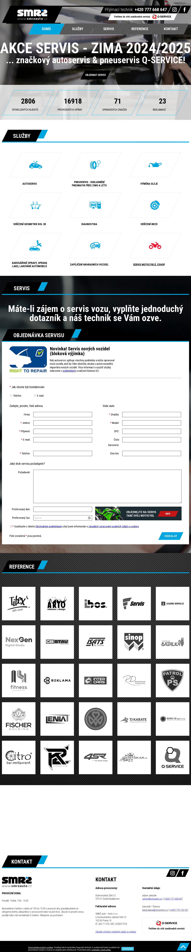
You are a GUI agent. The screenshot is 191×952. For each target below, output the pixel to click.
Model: (114, 422)
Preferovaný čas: (21, 517)
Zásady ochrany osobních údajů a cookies (116, 931)
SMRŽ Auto (32, 15)
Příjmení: (24, 431)
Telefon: (25, 453)
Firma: (27, 414)
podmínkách (69, 370)
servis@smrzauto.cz (152, 898)
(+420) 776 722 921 (178, 910)
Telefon (17, 395)
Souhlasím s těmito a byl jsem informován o (75, 526)
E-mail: (25, 439)
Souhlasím (127, 949)
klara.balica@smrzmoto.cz (155, 910)
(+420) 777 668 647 (173, 898)
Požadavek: (24, 472)
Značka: (114, 414)
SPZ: (116, 431)
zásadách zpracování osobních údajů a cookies (113, 526)
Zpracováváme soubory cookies (40, 947)
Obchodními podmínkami (48, 526)
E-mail (40, 395)
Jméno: (25, 422)
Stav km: (114, 453)
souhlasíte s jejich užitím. (101, 950)
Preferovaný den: (21, 509)
